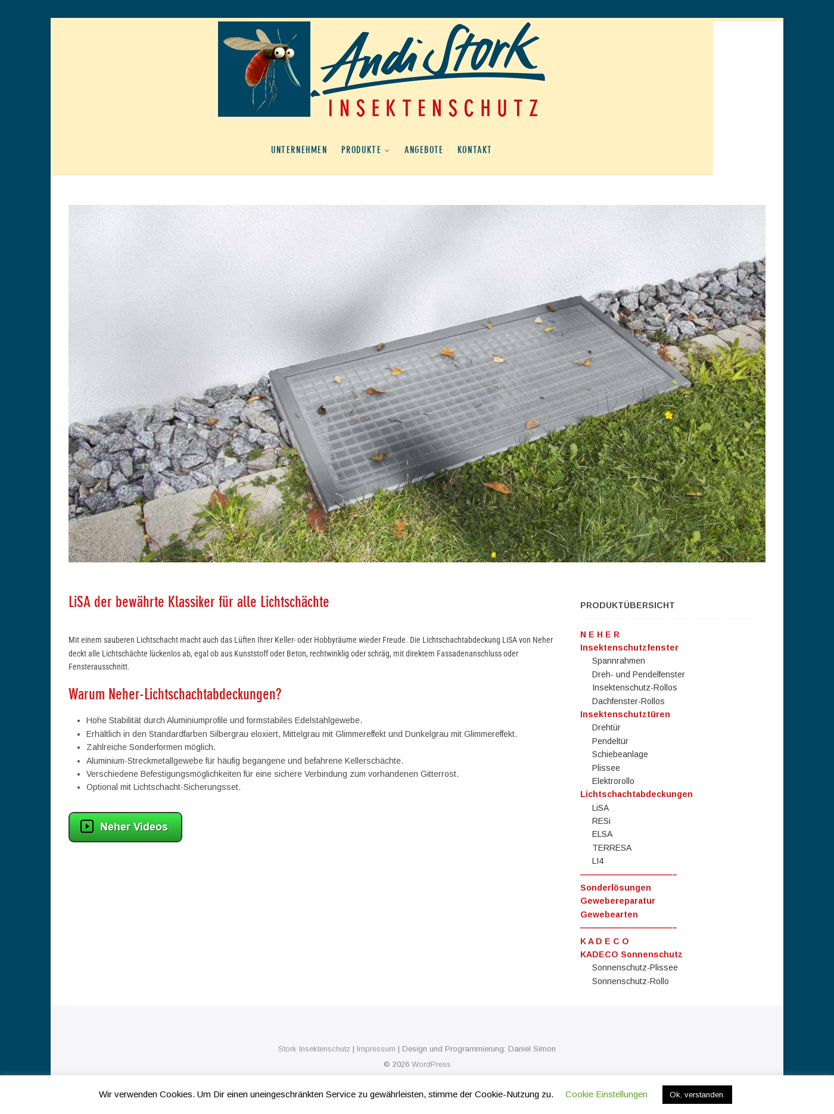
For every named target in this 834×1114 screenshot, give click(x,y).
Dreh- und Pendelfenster (638, 674)
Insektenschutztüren (625, 714)
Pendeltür (610, 741)
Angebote (459, 149)
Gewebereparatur (617, 900)
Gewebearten (609, 914)
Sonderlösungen (615, 887)
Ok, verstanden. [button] (697, 1094)
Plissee (606, 768)
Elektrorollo (613, 781)
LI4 (597, 861)
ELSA (602, 834)
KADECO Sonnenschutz (631, 954)
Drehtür (606, 727)
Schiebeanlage (620, 754)
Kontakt (510, 149)
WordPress (431, 1064)
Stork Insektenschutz (314, 1048)
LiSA (600, 808)
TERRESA (611, 847)
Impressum (376, 1048)
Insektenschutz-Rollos (634, 687)
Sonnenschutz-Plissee (635, 967)
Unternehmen (334, 149)
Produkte (396, 149)
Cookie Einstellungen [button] (606, 1094)
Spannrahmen (618, 660)
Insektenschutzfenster (629, 647)
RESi (601, 821)
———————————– (628, 874)
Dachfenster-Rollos (628, 701)
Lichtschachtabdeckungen (636, 794)
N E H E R (600, 634)
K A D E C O (604, 941)
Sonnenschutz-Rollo (630, 981)
